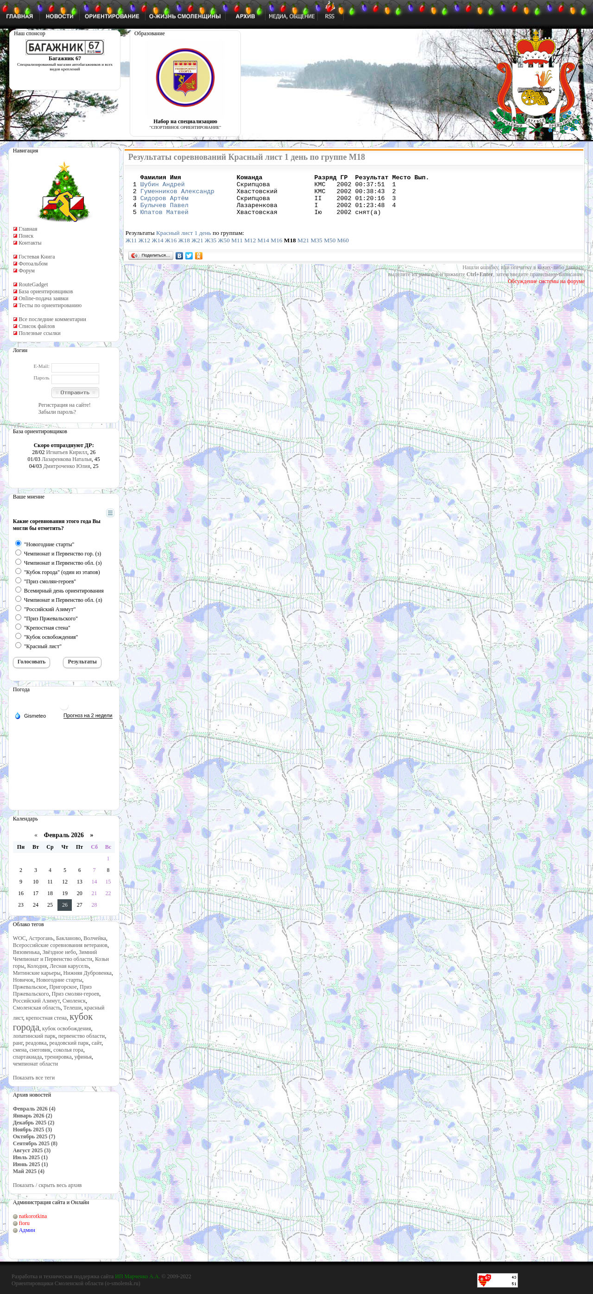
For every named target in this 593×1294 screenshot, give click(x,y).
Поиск (26, 236)
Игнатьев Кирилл (67, 452)
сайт (97, 1043)
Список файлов (37, 326)
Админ (27, 1230)
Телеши (72, 1007)
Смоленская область (37, 1007)
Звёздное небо (59, 952)
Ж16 (171, 248)
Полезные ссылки (39, 333)
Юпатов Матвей (164, 220)
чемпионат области (35, 1063)
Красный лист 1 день (183, 241)
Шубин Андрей (162, 187)
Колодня (37, 966)
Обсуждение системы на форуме (546, 289)
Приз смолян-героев (75, 994)
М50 (329, 248)
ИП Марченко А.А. (137, 1276)
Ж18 (184, 248)
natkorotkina (33, 1216)
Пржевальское (30, 987)
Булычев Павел (164, 212)
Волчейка (94, 938)
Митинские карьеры (37, 973)
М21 (303, 248)
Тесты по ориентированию (50, 305)
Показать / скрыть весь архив (47, 1185)
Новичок (23, 980)
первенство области (81, 1036)
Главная (28, 229)
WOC (19, 938)
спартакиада (27, 1057)
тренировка (57, 1057)
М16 (276, 248)
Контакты (30, 243)
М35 (316, 248)
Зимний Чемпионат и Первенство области (55, 955)
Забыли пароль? (57, 412)
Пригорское (63, 987)
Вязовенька (26, 952)
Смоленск (74, 1000)
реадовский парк (69, 1043)
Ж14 (157, 248)
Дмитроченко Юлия (66, 466)
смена (20, 1050)
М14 (263, 248)
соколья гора (68, 1050)
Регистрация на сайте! (64, 405)
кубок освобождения (66, 1028)
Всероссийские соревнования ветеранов (60, 945)
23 (21, 905)
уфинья (83, 1057)
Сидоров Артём (164, 203)
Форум (27, 270)
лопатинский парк (34, 1036)
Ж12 (144, 248)
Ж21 (197, 248)
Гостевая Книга (37, 256)
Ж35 (210, 248)
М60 (343, 248)
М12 (250, 248)
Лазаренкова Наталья (67, 459)
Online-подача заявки (44, 298)
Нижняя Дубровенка (87, 973)
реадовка (36, 1043)
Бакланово (68, 938)
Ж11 (131, 248)
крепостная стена (46, 1018)
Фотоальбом (33, 263)
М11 (237, 248)
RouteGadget (33, 284)
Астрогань (41, 938)
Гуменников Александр (177, 195)
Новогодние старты (59, 980)
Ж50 (224, 248)
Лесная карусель (69, 966)
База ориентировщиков (46, 291)
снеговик (40, 1050)
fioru (24, 1223)
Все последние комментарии (52, 319)
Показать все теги (34, 1077)
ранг (18, 1043)
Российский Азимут (36, 1000)
